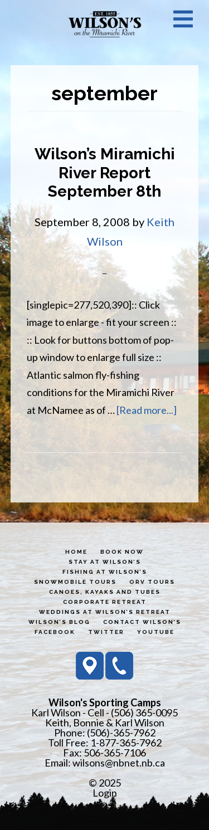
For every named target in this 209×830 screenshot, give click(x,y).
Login (105, 793)
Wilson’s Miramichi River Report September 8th (105, 173)
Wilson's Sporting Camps (104, 24)
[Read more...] (146, 410)
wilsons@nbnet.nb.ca (118, 762)
